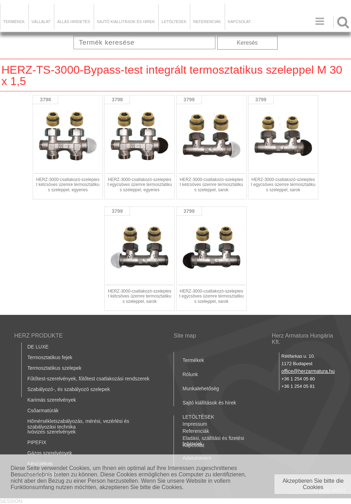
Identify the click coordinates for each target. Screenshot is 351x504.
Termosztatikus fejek (49, 357)
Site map (185, 336)
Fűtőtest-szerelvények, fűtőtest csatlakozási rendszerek (88, 378)
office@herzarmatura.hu (308, 371)
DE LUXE (38, 347)
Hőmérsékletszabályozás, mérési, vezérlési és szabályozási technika (78, 424)
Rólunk (190, 374)
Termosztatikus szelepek (54, 368)
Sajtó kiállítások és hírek (126, 21)
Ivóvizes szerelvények (51, 432)
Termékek (14, 21)
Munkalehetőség (200, 388)
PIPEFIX (36, 442)
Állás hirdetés (73, 21)
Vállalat (41, 21)
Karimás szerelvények (51, 400)
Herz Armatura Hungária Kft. (302, 339)
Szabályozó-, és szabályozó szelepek (68, 389)
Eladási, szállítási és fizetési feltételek (213, 441)
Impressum (194, 424)
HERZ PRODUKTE (38, 336)
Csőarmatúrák (43, 410)
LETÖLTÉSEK (173, 21)
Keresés (247, 43)
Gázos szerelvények (49, 453)
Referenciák (207, 21)
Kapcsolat (239, 21)
